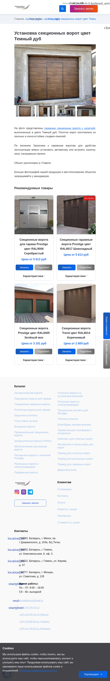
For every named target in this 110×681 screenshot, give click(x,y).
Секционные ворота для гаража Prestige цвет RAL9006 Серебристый (33, 246)
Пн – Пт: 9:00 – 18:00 (31, 587)
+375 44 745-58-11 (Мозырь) (34, 628)
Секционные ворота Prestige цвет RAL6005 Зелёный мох (34, 333)
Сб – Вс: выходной (30, 591)
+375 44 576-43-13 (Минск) (34, 614)
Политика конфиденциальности (38, 670)
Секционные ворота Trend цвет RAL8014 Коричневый (76, 333)
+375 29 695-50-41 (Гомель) (34, 621)
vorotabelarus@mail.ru (31, 600)
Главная (19, 19)
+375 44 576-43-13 (29, 607)
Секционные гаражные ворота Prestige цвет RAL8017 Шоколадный (76, 244)
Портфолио (36, 19)
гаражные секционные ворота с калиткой (69, 128)
